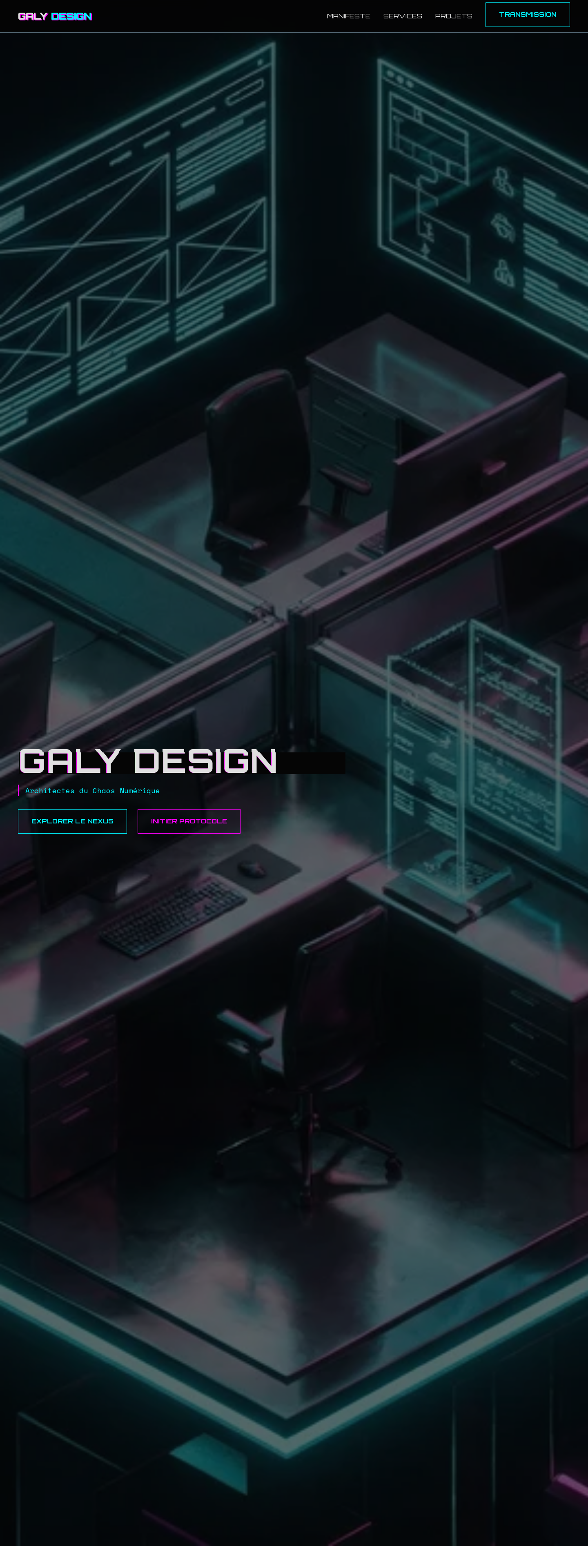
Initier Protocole (189, 821)
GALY (54, 16)
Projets (453, 16)
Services (402, 16)
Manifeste (348, 16)
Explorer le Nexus (72, 821)
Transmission (528, 14)
